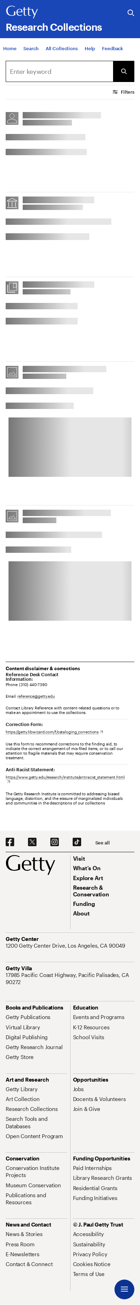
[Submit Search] (123, 71)
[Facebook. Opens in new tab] (10, 842)
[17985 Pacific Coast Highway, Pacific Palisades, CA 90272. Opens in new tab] (70, 978)
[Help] (90, 49)
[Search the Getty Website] (131, 13)
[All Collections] (62, 49)
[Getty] (22, 12)
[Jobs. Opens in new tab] (78, 1089)
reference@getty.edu (36, 696)
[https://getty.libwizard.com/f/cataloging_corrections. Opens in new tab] (54, 732)
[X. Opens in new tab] (32, 842)
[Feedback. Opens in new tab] (112, 49)
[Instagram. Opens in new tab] (54, 842)
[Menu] (124, 1289)
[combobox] (59, 71)
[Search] (30, 49)
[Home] (9, 49)
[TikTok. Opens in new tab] (77, 842)
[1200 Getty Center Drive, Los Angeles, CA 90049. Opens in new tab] (66, 945)
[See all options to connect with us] (102, 843)
